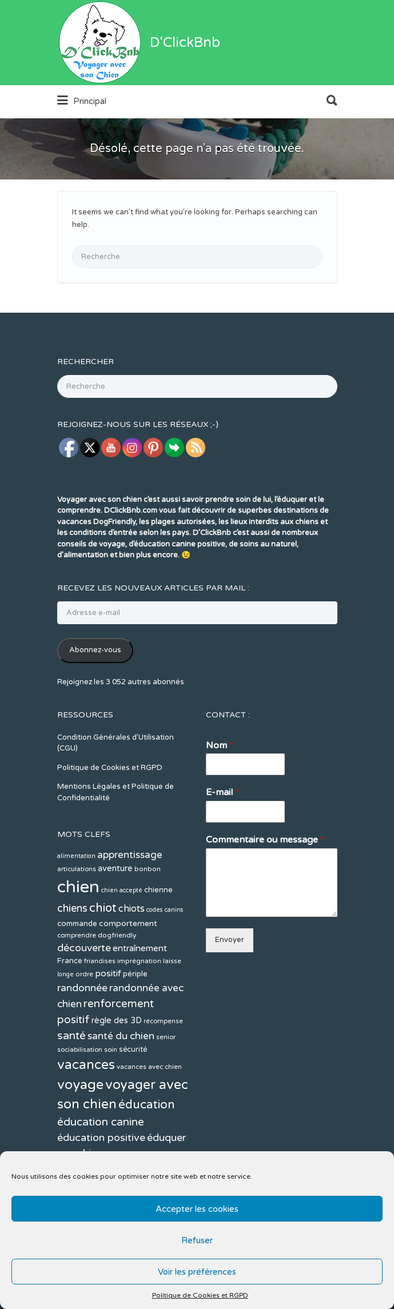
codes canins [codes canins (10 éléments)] (165, 952)
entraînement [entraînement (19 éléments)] (140, 991)
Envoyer (229, 982)
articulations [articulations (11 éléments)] (76, 912)
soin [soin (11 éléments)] (110, 1092)
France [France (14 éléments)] (69, 1003)
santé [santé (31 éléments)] (71, 1078)
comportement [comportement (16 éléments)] (128, 966)
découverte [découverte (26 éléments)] (84, 991)
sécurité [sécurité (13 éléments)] (133, 1092)
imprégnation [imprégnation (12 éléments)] (139, 1004)
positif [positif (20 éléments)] (108, 1016)
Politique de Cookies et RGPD (200, 1295)
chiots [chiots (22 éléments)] (131, 951)
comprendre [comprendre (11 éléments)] (76, 978)
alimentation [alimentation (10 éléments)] (76, 899)
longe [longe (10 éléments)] (65, 1017)
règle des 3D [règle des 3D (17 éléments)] (116, 1063)
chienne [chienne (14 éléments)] (158, 932)
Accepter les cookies (197, 1209)
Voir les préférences (197, 1272)
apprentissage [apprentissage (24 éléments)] (129, 898)
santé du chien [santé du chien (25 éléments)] (120, 1079)
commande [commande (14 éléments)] (77, 966)
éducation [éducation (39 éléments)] (146, 1147)
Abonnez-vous (95, 692)
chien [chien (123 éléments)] (78, 930)
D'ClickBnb (185, 85)
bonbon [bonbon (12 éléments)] (147, 912)
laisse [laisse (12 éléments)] (172, 1004)
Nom (219, 788)
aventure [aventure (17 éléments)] (115, 911)
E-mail (222, 835)
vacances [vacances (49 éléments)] (86, 1107)
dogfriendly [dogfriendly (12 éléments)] (117, 978)
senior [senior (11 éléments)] (166, 1080)
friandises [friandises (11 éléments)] (100, 1004)
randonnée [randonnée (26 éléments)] (82, 1031)
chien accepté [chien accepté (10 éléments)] (121, 933)
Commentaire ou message (265, 882)
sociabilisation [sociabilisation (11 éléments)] (79, 1092)
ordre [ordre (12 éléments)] (84, 1017)
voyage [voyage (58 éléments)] (80, 1127)
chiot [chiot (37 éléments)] (103, 951)
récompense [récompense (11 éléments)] (163, 1064)
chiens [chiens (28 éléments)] (72, 951)
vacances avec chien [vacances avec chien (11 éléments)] (149, 1110)
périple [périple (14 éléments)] (135, 1016)
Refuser (197, 1240)
